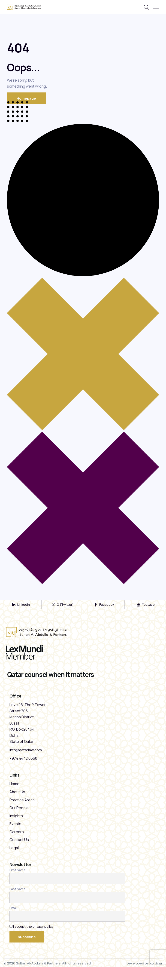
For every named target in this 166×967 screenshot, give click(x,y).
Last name (17, 889)
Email (13, 908)
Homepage (26, 98)
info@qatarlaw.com (25, 750)
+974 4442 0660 (23, 758)
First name (17, 870)
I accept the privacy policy (33, 926)
